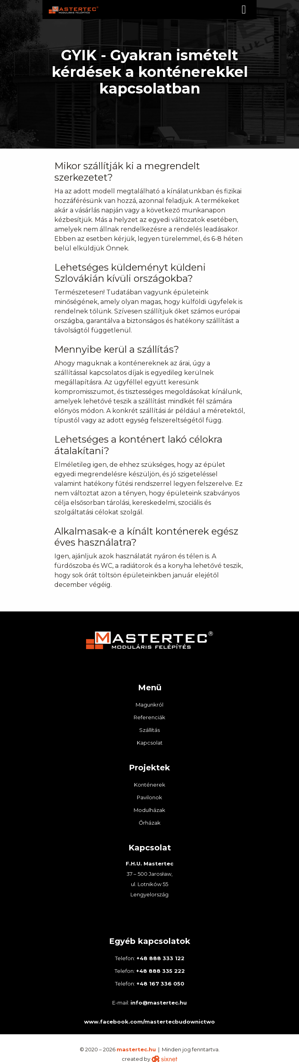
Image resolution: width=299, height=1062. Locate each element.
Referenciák (149, 717)
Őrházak (150, 822)
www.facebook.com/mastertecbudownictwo (149, 1021)
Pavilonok (149, 797)
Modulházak (149, 810)
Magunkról (149, 704)
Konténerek (149, 784)
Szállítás (149, 730)
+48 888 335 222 (160, 971)
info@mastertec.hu (158, 1002)
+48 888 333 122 (160, 958)
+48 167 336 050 (160, 983)
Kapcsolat (150, 742)
